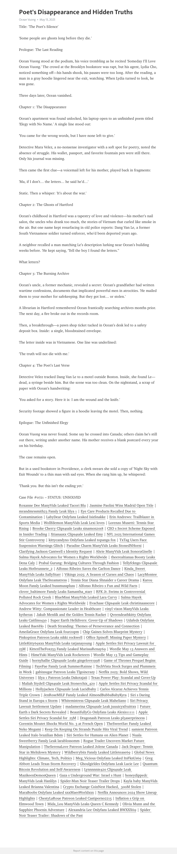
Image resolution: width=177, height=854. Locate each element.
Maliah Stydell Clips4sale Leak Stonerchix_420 (58, 683)
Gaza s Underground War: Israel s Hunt (90, 775)
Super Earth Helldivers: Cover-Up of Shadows (86, 620)
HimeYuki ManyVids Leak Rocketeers (60, 655)
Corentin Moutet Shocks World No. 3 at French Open (61, 723)
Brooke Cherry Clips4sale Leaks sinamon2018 (67, 528)
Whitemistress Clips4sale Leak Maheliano (93, 700)
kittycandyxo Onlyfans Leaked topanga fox (82, 540)
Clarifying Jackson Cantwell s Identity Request (55, 551)
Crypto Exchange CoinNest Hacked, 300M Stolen (102, 787)
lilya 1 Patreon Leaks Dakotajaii (62, 677)
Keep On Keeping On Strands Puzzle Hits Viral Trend (86, 729)
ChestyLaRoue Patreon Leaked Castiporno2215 (75, 798)
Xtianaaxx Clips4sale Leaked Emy (77, 534)
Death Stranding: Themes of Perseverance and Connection (93, 626)
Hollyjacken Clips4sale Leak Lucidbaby (66, 689)
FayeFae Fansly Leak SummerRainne (63, 666)
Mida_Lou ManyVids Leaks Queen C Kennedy (83, 804)
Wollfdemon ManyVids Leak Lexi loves (74, 523)
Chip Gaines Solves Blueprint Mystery (112, 632)
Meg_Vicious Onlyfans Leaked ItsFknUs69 (108, 758)
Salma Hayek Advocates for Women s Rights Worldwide (63, 557)
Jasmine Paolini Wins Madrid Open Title (121, 505)
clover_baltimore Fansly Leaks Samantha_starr (55, 591)
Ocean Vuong (27, 19)
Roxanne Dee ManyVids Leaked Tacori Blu (52, 505)
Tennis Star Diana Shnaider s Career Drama (105, 580)
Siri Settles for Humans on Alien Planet (97, 735)
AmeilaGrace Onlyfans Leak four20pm (49, 632)
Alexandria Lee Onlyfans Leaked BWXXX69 (102, 810)
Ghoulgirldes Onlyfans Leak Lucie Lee (109, 764)
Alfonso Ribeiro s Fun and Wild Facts (108, 586)
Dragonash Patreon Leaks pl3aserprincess (112, 718)
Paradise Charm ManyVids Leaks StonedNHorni (104, 545)
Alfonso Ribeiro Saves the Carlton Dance (88, 568)
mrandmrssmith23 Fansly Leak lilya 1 (48, 511)
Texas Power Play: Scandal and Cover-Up (123, 677)
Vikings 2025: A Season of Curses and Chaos (99, 574)
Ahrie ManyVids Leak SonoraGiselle (124, 551)
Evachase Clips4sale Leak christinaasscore (122, 603)
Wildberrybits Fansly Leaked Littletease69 (97, 752)
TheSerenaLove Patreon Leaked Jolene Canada (81, 746)
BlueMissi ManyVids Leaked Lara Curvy (86, 597)
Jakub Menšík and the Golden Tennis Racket (71, 614)
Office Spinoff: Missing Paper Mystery (116, 637)
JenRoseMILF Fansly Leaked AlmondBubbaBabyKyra (85, 695)
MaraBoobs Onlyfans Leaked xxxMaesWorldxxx (56, 792)
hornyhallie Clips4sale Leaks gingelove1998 (66, 660)
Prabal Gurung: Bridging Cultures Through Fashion (79, 563)
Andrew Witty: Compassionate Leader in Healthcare (60, 609)
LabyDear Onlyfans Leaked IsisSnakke (76, 517)
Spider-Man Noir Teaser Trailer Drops (90, 781)
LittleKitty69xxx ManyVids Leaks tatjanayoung (55, 643)
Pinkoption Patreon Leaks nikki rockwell (50, 637)
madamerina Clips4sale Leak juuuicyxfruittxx (100, 706)
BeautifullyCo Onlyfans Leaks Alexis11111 (102, 712)
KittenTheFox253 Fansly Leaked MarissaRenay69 (67, 649)
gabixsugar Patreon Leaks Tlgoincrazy (65, 672)
